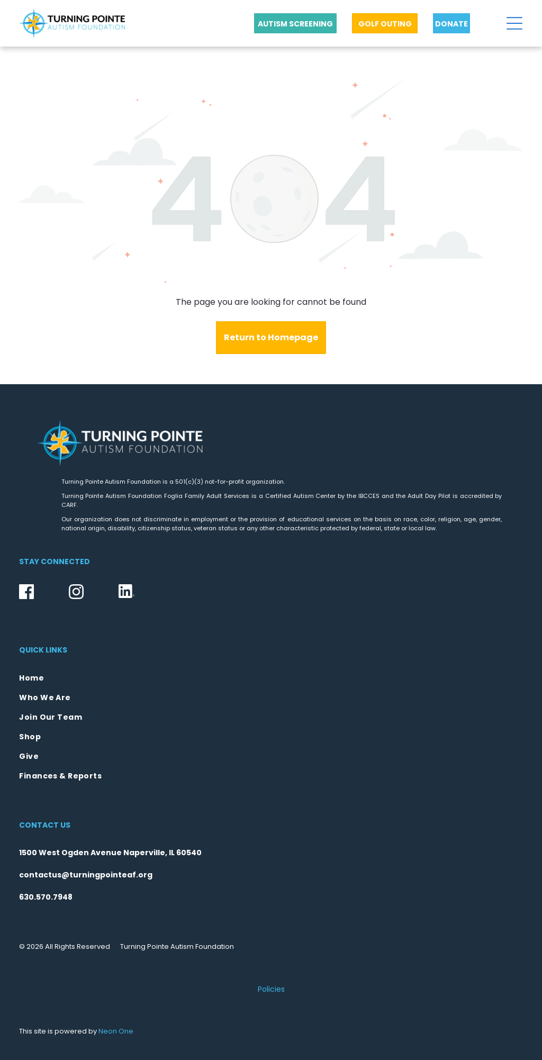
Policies (271, 989)
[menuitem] (270, 678)
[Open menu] (514, 23)
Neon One (115, 1031)
